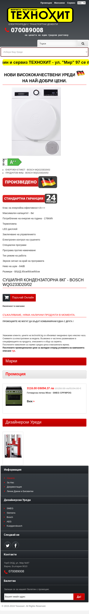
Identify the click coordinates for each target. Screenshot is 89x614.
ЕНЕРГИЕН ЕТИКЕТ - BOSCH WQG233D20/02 (28, 170)
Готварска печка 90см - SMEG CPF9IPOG (49, 392)
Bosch (10, 517)
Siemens (11, 513)
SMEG (10, 508)
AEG (9, 521)
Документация (14, 487)
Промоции (46, 3)
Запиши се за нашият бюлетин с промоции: (26, 589)
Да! (79, 596)
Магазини (59, 3)
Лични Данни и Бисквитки (20, 491)
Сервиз (71, 3)
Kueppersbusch (14, 526)
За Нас (10, 482)
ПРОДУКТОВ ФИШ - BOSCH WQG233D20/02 (27, 173)
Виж (30, 401)
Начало (11, 478)
